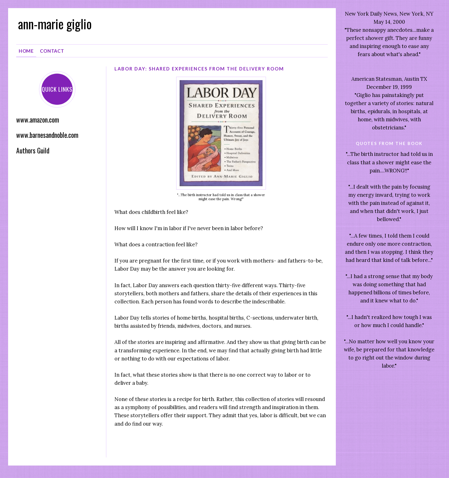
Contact (52, 51)
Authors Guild (32, 150)
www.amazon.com (37, 119)
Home (26, 51)
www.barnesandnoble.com (47, 135)
